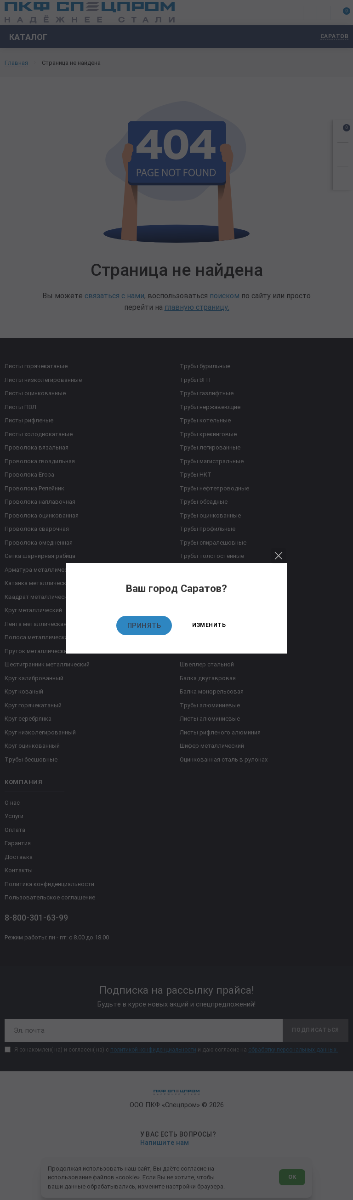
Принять (144, 625)
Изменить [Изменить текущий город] (209, 625)
